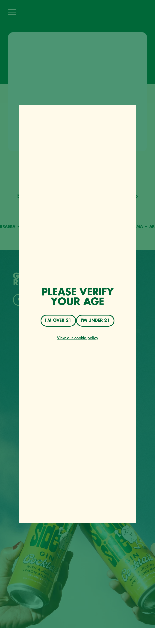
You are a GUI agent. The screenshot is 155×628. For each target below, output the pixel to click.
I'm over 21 (58, 320)
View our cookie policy (77, 337)
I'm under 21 (95, 320)
